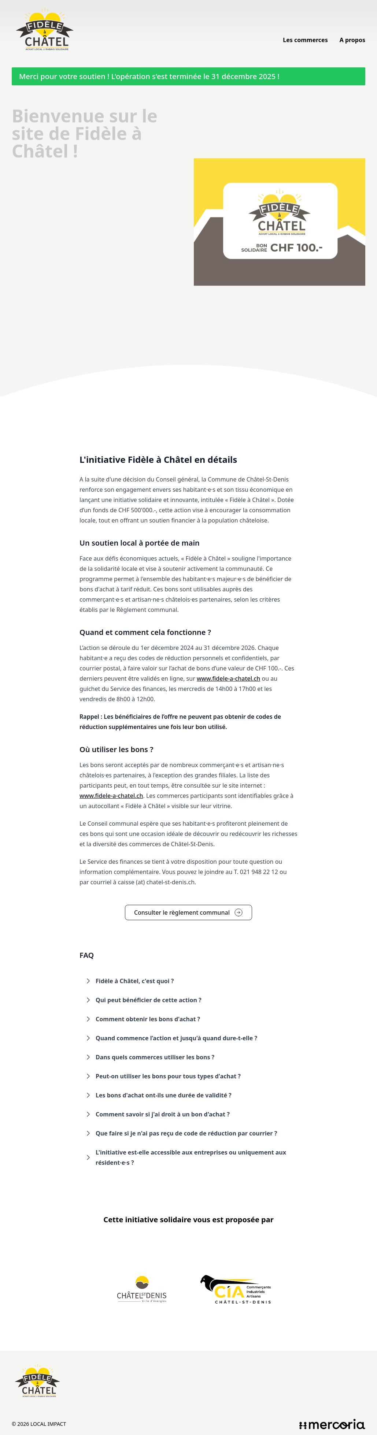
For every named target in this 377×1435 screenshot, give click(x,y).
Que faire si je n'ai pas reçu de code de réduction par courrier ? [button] (180, 1133)
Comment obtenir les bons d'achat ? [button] (142, 1019)
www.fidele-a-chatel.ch (228, 678)
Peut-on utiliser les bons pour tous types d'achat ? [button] (162, 1076)
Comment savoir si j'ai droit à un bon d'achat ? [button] (157, 1114)
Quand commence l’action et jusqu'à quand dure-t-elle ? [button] (170, 1038)
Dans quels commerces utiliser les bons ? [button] (149, 1057)
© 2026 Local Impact (39, 1423)
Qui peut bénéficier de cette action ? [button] (143, 1000)
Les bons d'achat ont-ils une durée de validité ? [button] (158, 1095)
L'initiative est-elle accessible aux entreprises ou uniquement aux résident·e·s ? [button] (185, 1157)
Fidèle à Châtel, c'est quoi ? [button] (129, 981)
